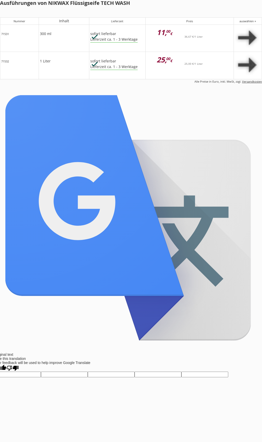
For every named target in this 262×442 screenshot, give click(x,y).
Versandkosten (252, 81)
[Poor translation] (12, 368)
